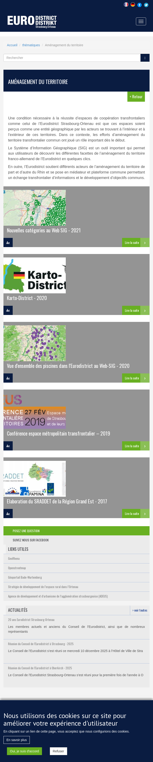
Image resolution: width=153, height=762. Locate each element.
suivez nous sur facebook (31, 539)
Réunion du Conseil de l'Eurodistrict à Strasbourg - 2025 (41, 643)
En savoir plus (16, 742)
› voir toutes (139, 610)
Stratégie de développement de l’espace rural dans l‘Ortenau (43, 586)
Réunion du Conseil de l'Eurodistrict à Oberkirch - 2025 (40, 668)
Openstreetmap (17, 568)
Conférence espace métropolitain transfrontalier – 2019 (58, 433)
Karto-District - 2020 (27, 297)
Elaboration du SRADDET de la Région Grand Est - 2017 (57, 501)
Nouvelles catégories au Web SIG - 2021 (44, 230)
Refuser (58, 753)
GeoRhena (14, 558)
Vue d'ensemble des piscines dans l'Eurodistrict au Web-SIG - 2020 (68, 365)
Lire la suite (132, 242)
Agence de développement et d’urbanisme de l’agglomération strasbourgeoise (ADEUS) (58, 596)
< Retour (136, 96)
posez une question (26, 530)
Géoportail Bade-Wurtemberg (25, 577)
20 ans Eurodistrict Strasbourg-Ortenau (31, 619)
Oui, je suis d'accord (24, 753)
